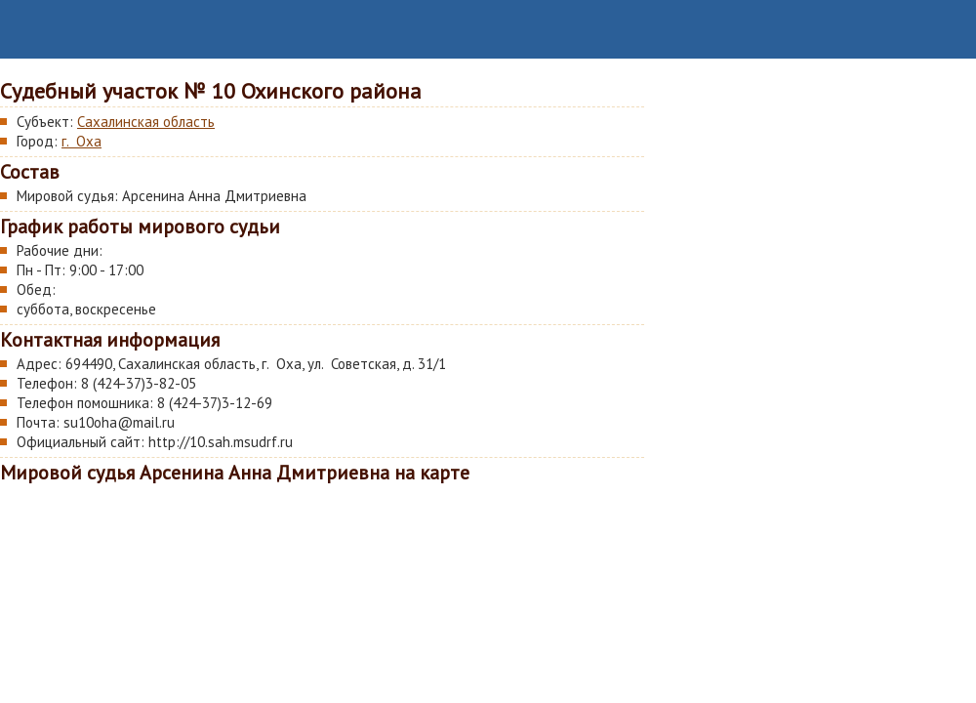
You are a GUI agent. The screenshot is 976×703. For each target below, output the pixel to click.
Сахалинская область (146, 121)
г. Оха (81, 141)
